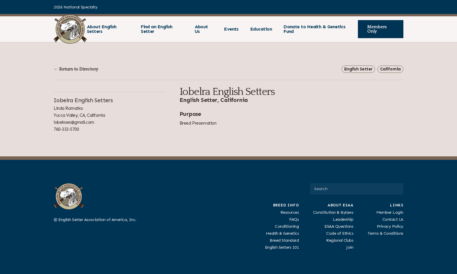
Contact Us (392, 219)
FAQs (294, 219)
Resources (289, 212)
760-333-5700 (66, 129)
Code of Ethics (339, 233)
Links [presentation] (396, 205)
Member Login (389, 212)
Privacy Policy (390, 226)
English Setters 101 (282, 247)
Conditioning (287, 226)
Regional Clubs (339, 240)
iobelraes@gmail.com (74, 122)
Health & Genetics (282, 233)
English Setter (358, 69)
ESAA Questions (338, 226)
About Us (201, 29)
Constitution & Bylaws (333, 212)
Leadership (343, 219)
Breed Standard (284, 240)
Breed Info (286, 205)
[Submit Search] (396, 188)
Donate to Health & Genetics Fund (314, 29)
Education (261, 29)
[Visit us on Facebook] (401, 7)
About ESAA (341, 205)
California (390, 69)
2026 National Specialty (75, 7)
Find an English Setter (157, 29)
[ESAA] (70, 29)
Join (349, 247)
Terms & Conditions (385, 233)
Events (231, 29)
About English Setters (102, 29)
